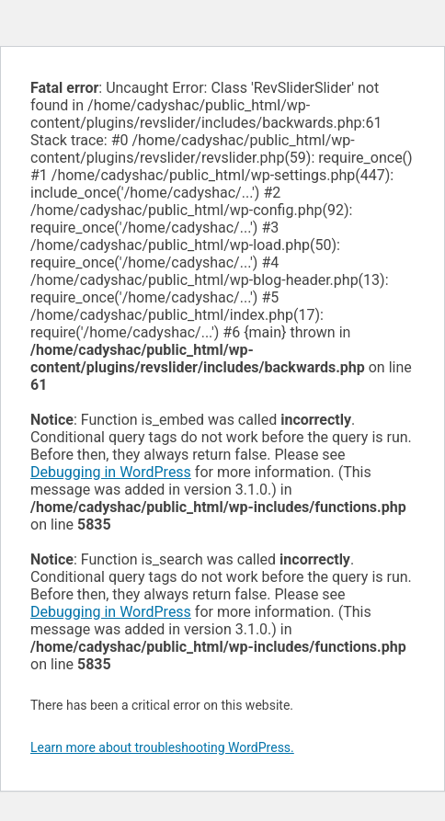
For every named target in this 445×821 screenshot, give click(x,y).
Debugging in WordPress (110, 472)
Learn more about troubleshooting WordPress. (162, 747)
